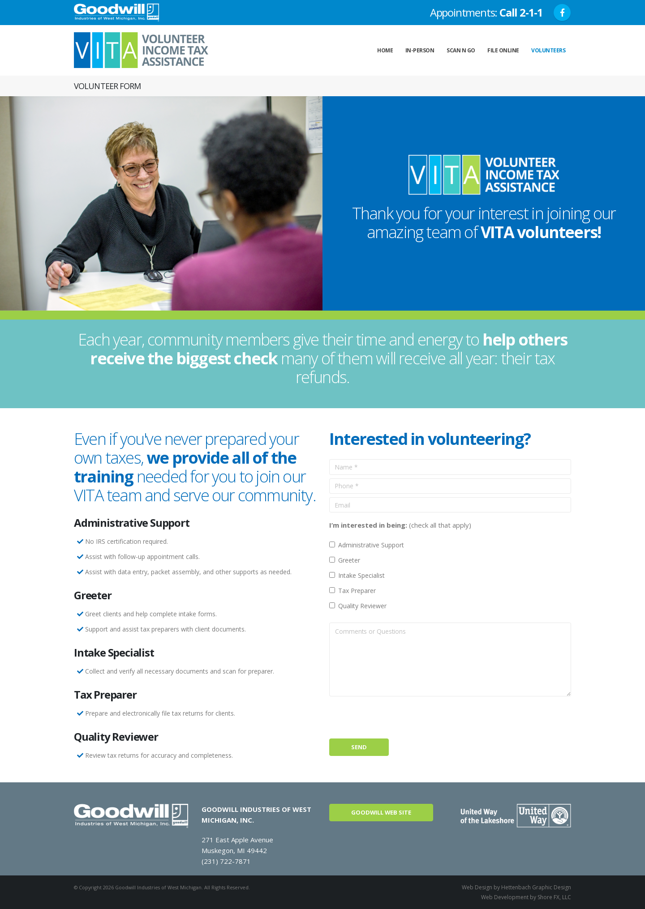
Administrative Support (371, 545)
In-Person (419, 50)
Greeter (349, 560)
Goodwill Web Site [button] (381, 812)
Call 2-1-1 (521, 12)
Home (385, 50)
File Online (503, 50)
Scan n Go (461, 50)
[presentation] (397, 717)
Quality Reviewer (362, 606)
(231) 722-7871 (226, 861)
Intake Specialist (361, 575)
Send (359, 747)
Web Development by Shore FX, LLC (526, 897)
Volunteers (548, 50)
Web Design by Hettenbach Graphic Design (516, 887)
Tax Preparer (357, 590)
